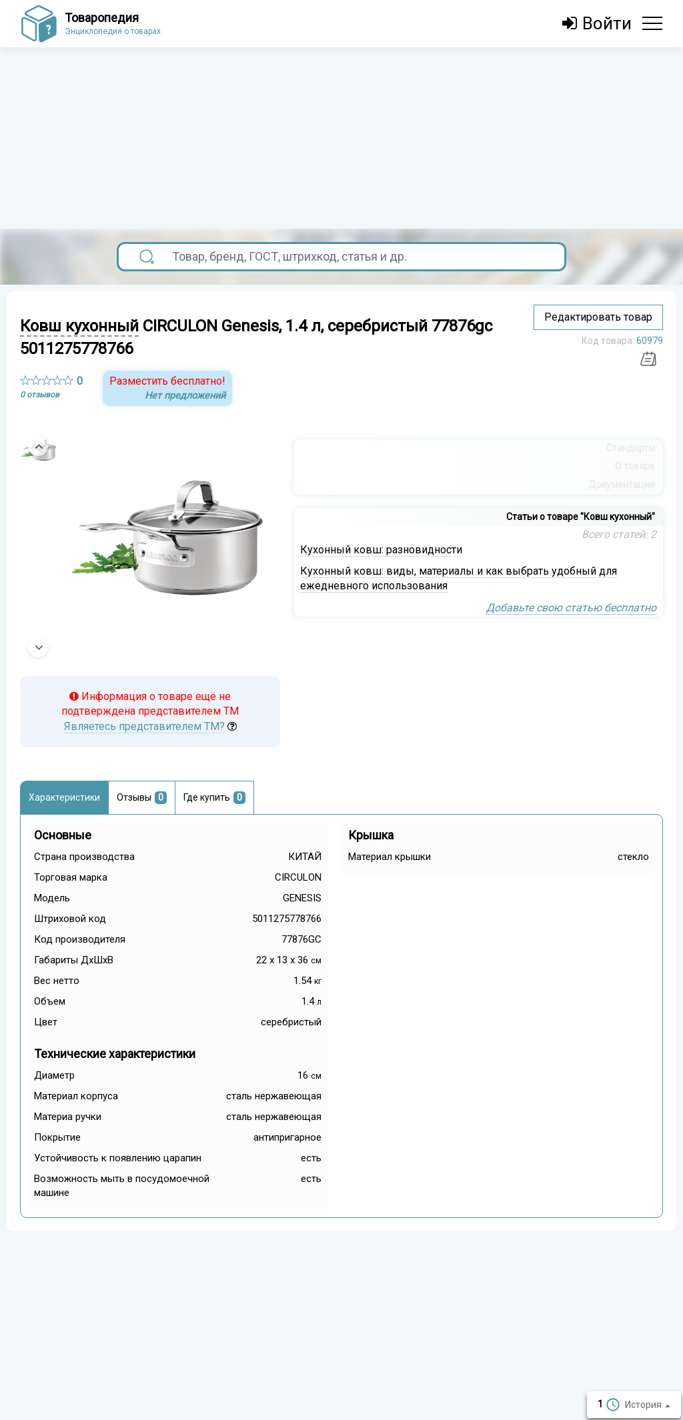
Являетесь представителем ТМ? (144, 726)
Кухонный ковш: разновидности (381, 549)
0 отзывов (39, 394)
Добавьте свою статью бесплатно (571, 607)
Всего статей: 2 (619, 534)
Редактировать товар (598, 317)
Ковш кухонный (79, 326)
